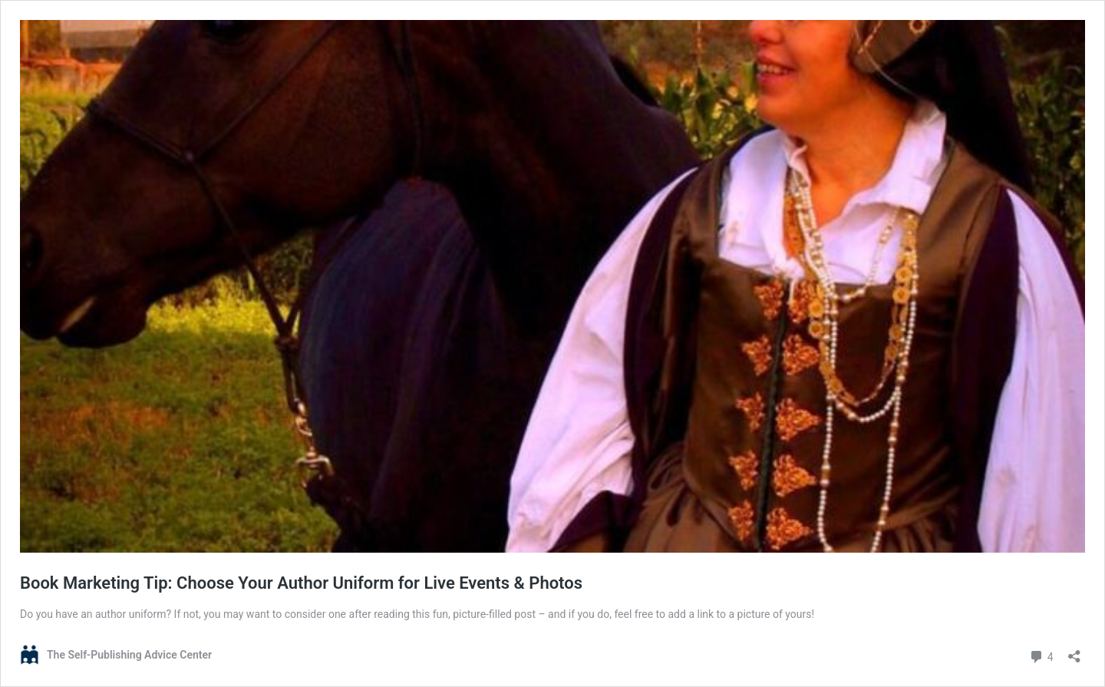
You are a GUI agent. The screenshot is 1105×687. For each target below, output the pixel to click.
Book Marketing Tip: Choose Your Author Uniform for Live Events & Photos (301, 583)
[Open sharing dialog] (1074, 651)
